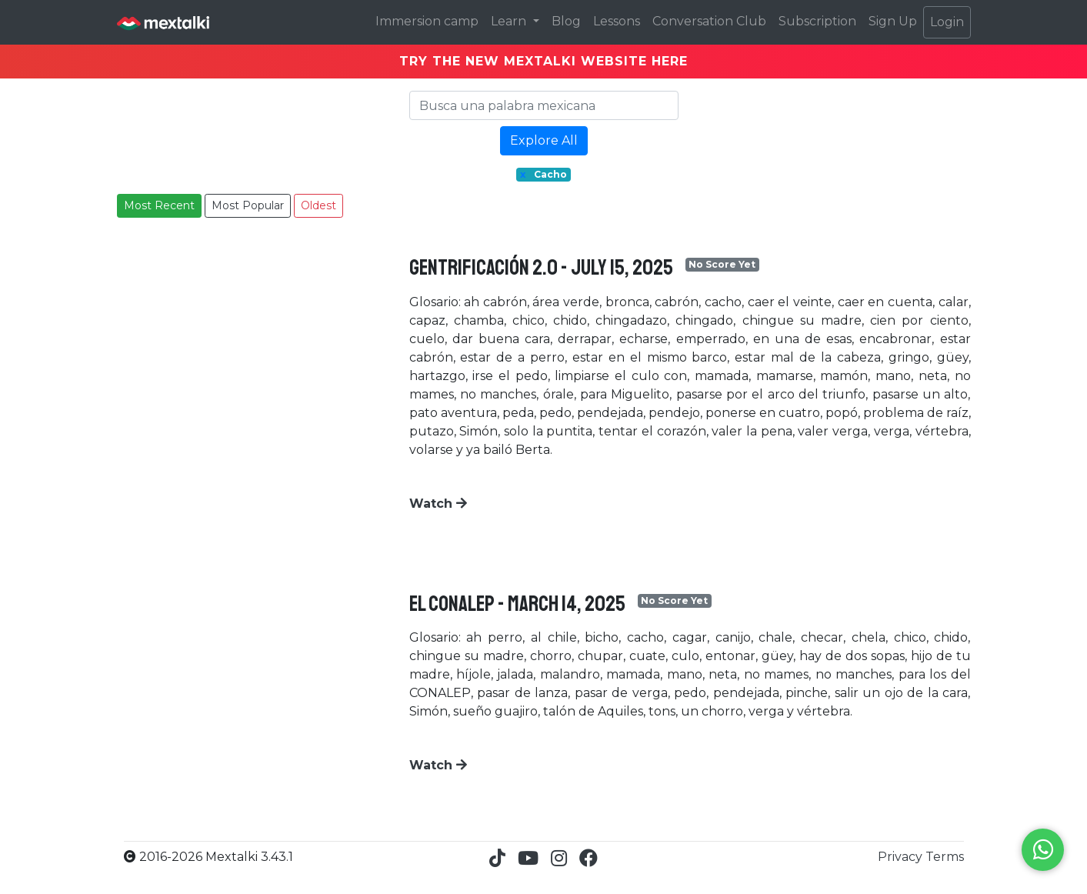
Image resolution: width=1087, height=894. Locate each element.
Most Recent (159, 205)
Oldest (318, 205)
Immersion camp (426, 21)
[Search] (544, 105)
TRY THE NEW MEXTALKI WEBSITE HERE (543, 61)
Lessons (616, 21)
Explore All (544, 140)
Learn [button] (510, 21)
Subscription (817, 21)
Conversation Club (709, 21)
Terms (944, 856)
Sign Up (893, 21)
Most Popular (248, 205)
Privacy (901, 856)
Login (947, 22)
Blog (566, 21)
